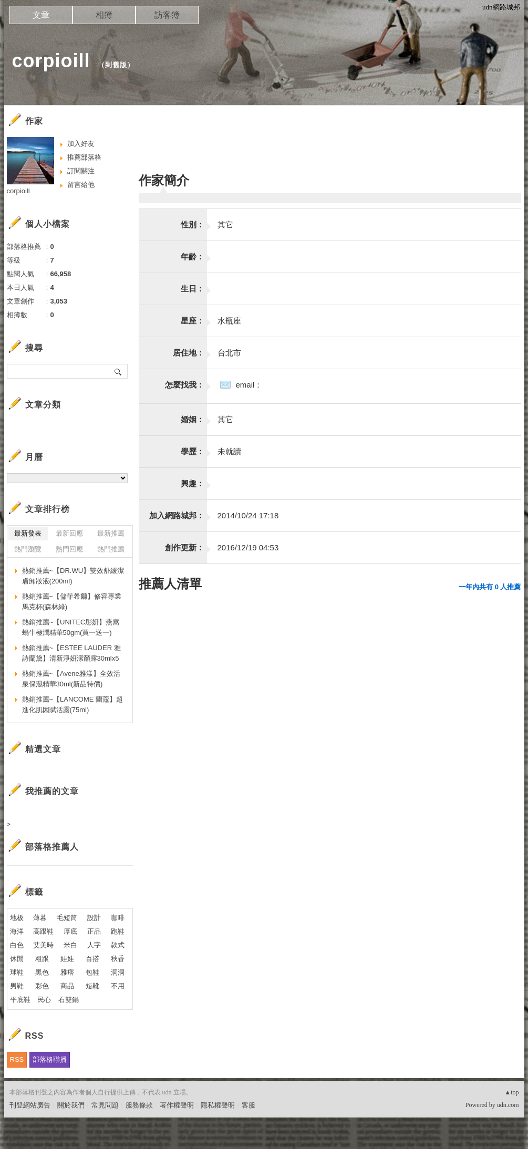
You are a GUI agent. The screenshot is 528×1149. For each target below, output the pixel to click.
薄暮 (40, 918)
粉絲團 (19, 1141)
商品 (67, 986)
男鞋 (17, 986)
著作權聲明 (177, 1105)
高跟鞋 (43, 931)
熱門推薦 (111, 549)
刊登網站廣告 (29, 1105)
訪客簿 (167, 15)
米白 (70, 945)
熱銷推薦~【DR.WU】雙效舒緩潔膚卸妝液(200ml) (73, 576)
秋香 (118, 959)
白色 (17, 945)
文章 (41, 15)
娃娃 (67, 959)
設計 (94, 918)
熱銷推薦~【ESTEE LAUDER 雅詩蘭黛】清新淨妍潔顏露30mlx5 (71, 653)
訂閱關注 (81, 171)
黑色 (42, 972)
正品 (94, 931)
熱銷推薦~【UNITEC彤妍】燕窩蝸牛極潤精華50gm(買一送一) (71, 627)
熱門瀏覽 (28, 549)
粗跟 (42, 959)
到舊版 (116, 65)
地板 (17, 918)
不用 (118, 986)
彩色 (42, 986)
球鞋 (17, 972)
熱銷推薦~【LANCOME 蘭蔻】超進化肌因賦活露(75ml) (72, 704)
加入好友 (81, 144)
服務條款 (139, 1105)
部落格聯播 (50, 1059)
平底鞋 (20, 1000)
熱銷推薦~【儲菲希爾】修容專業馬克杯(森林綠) (72, 601)
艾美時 (43, 945)
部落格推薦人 (52, 846)
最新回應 (69, 533)
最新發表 (28, 533)
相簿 (104, 15)
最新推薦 (111, 533)
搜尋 (118, 371)
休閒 (17, 959)
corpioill (51, 60)
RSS (17, 1059)
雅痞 (67, 972)
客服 (248, 1105)
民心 (44, 1000)
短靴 (92, 986)
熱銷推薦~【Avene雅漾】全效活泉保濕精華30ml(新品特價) (71, 679)
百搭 (92, 959)
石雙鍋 (68, 1000)
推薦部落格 (84, 157)
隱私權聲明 (218, 1105)
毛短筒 (67, 918)
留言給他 (81, 185)
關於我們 (71, 1105)
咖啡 (118, 918)
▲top (511, 1092)
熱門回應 (69, 549)
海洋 (17, 931)
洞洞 (118, 972)
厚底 (70, 931)
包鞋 (92, 972)
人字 (94, 945)
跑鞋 (118, 931)
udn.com (508, 1105)
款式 (118, 945)
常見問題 (105, 1105)
